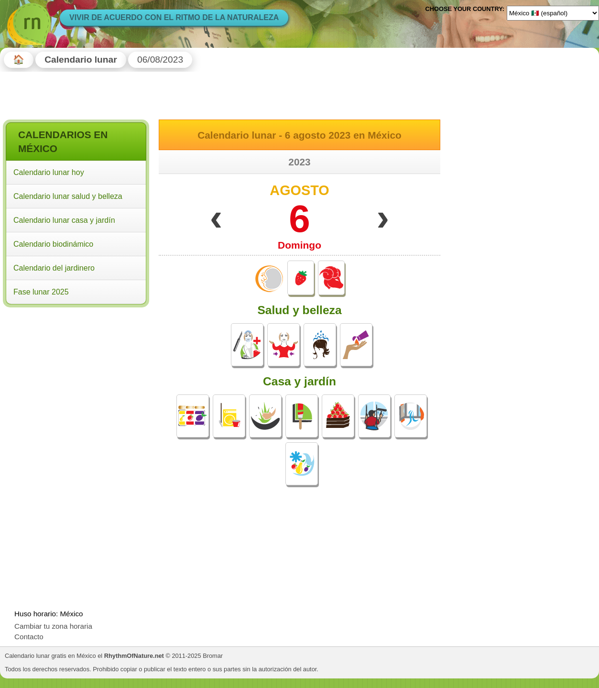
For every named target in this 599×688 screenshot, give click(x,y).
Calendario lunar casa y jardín (64, 220)
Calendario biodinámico (53, 244)
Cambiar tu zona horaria (53, 626)
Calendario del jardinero (54, 268)
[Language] (553, 13)
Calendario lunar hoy (48, 172)
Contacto (29, 637)
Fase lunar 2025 (41, 292)
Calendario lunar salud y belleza (67, 196)
